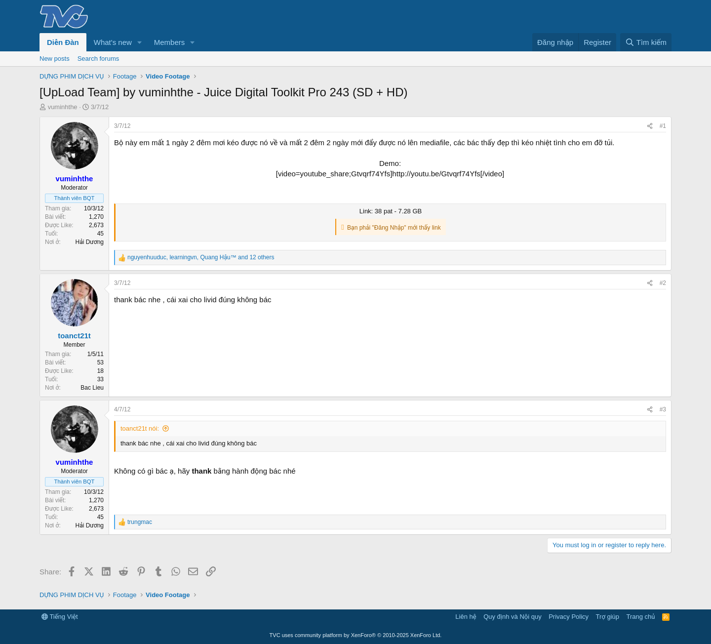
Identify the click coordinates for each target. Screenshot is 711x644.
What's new (113, 42)
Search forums (98, 58)
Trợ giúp (607, 616)
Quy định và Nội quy (512, 616)
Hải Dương (90, 242)
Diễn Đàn (63, 42)
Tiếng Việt (59, 616)
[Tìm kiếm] (646, 42)
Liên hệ (465, 616)
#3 (663, 409)
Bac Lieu (92, 387)
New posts (55, 58)
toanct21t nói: (139, 428)
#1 (663, 125)
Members (169, 42)
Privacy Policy (569, 616)
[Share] (649, 126)
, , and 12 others (200, 257)
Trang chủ (641, 616)
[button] (140, 42)
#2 (663, 283)
